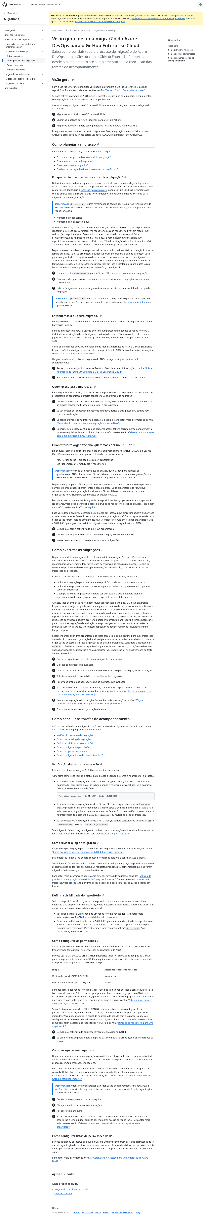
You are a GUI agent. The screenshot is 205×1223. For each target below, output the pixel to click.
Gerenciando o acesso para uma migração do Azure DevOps (90, 423)
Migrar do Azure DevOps (105, 30)
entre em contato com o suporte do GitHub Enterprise (100, 21)
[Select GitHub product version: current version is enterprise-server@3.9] (45, 4)
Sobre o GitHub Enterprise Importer (125, 90)
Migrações (57, 30)
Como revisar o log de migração (74, 739)
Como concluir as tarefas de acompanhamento (92, 718)
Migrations (11, 19)
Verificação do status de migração (75, 735)
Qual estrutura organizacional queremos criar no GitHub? (87, 169)
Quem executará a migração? (72, 165)
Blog (138, 1212)
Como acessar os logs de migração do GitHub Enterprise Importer (88, 852)
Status (98, 1212)
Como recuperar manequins (72, 751)
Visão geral (63, 79)
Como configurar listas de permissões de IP (80, 755)
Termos (76, 1212)
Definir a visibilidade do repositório (75, 743)
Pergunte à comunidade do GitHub (70, 1189)
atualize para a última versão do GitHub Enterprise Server (158, 18)
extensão (94, 189)
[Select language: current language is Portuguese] (200, 4)
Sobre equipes (89, 507)
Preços (106, 1212)
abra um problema (137, 207)
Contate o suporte (62, 1193)
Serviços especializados (122, 1212)
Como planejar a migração (75, 144)
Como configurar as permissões (78, 353)
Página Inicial (11, 13)
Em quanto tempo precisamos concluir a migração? (84, 157)
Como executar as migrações (77, 549)
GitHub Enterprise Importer (78, 30)
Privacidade (87, 1212)
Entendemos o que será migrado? (75, 161)
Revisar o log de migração (115, 833)
